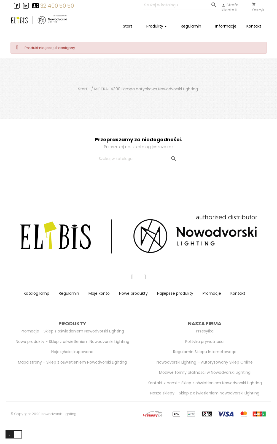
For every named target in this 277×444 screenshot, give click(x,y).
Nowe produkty (133, 293)
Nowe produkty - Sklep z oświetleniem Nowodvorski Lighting (72, 341)
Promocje (212, 293)
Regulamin (69, 293)
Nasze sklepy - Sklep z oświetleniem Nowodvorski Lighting (204, 393)
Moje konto (99, 293)
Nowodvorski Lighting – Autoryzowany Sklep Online (205, 362)
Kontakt (237, 293)
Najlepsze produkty (175, 293)
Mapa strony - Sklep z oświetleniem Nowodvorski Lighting (72, 362)
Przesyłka (205, 331)
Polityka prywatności (204, 341)
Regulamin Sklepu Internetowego (204, 351)
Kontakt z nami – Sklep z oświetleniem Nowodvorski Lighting (205, 383)
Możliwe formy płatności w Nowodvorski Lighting (205, 372)
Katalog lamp (36, 293)
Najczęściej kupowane (72, 351)
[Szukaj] (181, 5)
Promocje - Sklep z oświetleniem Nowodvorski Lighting (72, 331)
